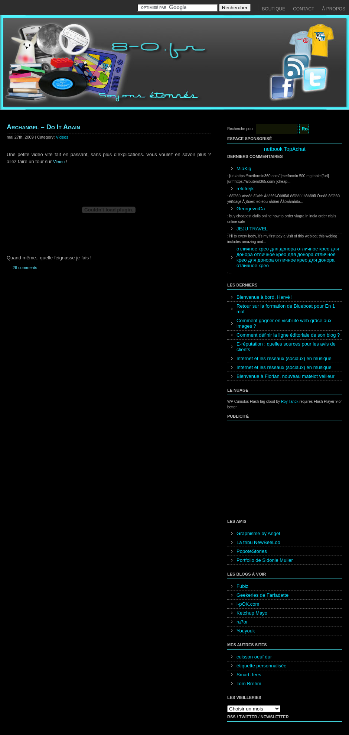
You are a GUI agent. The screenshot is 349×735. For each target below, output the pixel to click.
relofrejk (245, 188)
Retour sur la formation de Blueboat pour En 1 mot (286, 308)
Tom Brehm (249, 683)
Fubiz (242, 586)
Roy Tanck (290, 401)
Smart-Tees (249, 674)
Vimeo (59, 161)
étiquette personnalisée (261, 665)
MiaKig (244, 168)
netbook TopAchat (285, 149)
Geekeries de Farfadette (262, 595)
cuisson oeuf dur (254, 657)
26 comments (25, 267)
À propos (333, 9)
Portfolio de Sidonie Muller (265, 560)
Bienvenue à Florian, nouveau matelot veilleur (286, 376)
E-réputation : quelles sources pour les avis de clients (286, 346)
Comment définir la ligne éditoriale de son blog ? (288, 335)
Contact (303, 9)
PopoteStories (252, 551)
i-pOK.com (248, 604)
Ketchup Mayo (252, 613)
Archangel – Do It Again (43, 127)
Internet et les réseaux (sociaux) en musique (284, 358)
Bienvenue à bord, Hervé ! (265, 297)
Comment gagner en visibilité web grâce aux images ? (284, 323)
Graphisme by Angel (258, 533)
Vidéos (62, 137)
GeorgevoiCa (251, 208)
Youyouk (246, 631)
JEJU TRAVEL (252, 228)
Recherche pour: (241, 129)
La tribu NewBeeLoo (258, 542)
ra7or (242, 622)
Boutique (274, 9)
